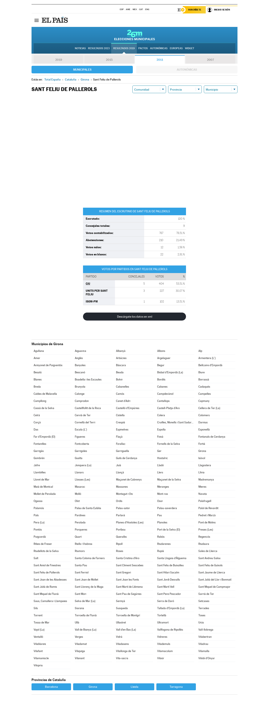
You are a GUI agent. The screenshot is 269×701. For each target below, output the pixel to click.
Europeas (176, 48)
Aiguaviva (80, 350)
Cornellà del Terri (85, 422)
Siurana (79, 608)
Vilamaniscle (41, 658)
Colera (161, 415)
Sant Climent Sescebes (129, 565)
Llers (160, 472)
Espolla (161, 429)
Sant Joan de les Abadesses (50, 579)
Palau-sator (123, 508)
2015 (109, 59)
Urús (201, 622)
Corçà (37, 422)
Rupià (160, 551)
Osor (160, 501)
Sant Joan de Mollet (86, 579)
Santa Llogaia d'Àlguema (171, 558)
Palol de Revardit (208, 508)
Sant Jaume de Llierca (211, 572)
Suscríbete (194, 9)
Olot (77, 501)
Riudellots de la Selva (46, 551)
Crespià (120, 422)
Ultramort (163, 622)
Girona (202, 451)
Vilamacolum (165, 651)
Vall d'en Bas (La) (126, 629)
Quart (78, 536)
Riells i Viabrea (83, 543)
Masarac (80, 486)
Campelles (204, 393)
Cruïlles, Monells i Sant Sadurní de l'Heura (175, 422)
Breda (37, 386)
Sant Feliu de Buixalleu (170, 565)
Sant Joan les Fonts (127, 579)
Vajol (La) (39, 629)
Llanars (79, 472)
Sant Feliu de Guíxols (210, 565)
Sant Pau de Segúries (128, 593)
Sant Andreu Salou (209, 558)
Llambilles (40, 472)
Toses (201, 615)
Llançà (120, 472)
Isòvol (201, 458)
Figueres (80, 436)
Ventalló (38, 636)
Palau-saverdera (167, 508)
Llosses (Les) (82, 479)
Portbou (120, 529)
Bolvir (119, 379)
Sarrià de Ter (206, 593)
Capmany (204, 401)
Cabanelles (122, 386)
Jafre (37, 465)
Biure (201, 372)
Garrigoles (81, 451)
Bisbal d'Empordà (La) (170, 372)
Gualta (78, 458)
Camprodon (82, 401)
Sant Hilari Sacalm (168, 572)
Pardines (80, 515)
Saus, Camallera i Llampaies (50, 601)
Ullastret (121, 622)
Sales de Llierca (207, 551)
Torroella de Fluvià (86, 615)
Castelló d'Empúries (127, 408)
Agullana (39, 350)
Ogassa (38, 501)
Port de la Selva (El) (168, 529)
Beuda (120, 372)
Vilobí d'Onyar (206, 658)
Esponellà (204, 429)
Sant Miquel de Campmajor (214, 586)
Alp (200, 350)
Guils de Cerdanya (126, 458)
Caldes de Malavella (45, 393)
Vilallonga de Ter (126, 651)
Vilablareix (40, 644)
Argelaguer (163, 358)
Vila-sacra (122, 658)
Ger (159, 451)
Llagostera (204, 465)
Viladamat (81, 644)
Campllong (40, 401)
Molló (78, 493)
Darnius (203, 422)
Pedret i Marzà (207, 515)
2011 (160, 59)
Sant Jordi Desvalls (168, 579)
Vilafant (38, 651)
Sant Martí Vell (165, 586)
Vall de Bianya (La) (85, 629)
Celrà (37, 415)
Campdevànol (165, 393)
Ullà (77, 622)
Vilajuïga (80, 651)
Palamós (39, 508)
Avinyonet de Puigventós (48, 365)
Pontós (38, 529)
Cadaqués (204, 386)
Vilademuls (163, 644)
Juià (118, 465)
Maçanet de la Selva (169, 479)
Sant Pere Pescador (169, 593)
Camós (120, 393)
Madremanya (206, 479)
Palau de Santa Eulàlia (88, 508)
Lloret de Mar (41, 479)
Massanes (122, 486)
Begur (160, 365)
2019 (58, 59)
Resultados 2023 (99, 48)
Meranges (163, 486)
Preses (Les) (205, 529)
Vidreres (162, 636)
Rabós (161, 536)
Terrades (203, 608)
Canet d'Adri (123, 401)
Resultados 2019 (124, 48)
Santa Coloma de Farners (90, 558)
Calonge (79, 393)
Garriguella (122, 451)
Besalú (38, 372)
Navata (202, 493)
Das (36, 429)
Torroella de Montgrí (128, 615)
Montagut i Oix (124, 493)
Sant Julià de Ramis (45, 586)
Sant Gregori (123, 572)
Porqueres (81, 529)
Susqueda (122, 608)
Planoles (162, 522)
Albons (161, 350)
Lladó (160, 465)
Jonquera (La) (83, 465)
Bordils (161, 379)
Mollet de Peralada (45, 493)
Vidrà (119, 636)
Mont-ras (162, 493)
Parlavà (120, 515)
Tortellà (161, 615)
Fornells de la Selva (168, 443)
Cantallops (163, 401)
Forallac (120, 443)
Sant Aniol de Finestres (47, 565)
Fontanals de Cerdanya (211, 436)
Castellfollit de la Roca (88, 408)
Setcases (203, 601)
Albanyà (120, 350)
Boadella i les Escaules (88, 379)
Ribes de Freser (43, 543)
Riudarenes (164, 543)
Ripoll (119, 543)
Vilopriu (38, 665)
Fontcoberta (82, 443)
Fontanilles (40, 443)
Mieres (202, 486)
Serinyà (120, 601)
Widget (189, 48)
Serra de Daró (165, 601)
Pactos (143, 48)
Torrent (38, 615)
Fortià (201, 443)
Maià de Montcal (43, 486)
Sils (36, 608)
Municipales (82, 69)
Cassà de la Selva (44, 408)
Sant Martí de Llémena (129, 586)
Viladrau (203, 644)
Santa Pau (81, 565)
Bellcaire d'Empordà (210, 365)
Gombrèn (39, 458)
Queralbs (121, 536)
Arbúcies (121, 358)
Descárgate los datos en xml (134, 316)
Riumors (80, 551)
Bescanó (80, 372)
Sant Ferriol (81, 572)
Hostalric (162, 458)
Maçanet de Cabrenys (129, 479)
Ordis (119, 501)
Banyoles (80, 365)
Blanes (38, 379)
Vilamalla (203, 651)
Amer (37, 358)
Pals (36, 515)
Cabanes (162, 386)
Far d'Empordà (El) (44, 436)
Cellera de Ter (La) (209, 408)
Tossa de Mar (41, 622)
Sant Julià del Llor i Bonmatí (214, 579)
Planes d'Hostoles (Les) (130, 522)
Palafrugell (204, 501)
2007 (210, 59)
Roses (119, 551)
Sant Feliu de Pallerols (47, 572)
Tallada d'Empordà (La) (171, 608)
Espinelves (122, 429)
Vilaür (160, 658)
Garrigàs (39, 451)
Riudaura (203, 543)
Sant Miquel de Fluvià (46, 593)
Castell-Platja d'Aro (168, 408)
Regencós (204, 536)
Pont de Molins (207, 522)
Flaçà (119, 436)
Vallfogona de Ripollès (170, 629)
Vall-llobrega (205, 629)
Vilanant (79, 658)
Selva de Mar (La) (85, 601)
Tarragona (176, 686)
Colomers (204, 415)
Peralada (80, 522)
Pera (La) (39, 522)
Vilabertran (205, 636)
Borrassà (203, 379)
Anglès (79, 358)
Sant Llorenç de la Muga (89, 586)
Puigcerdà (40, 536)
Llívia (201, 472)
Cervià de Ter (83, 415)
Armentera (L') (207, 358)
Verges (79, 636)
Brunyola (80, 386)
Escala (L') (81, 429)
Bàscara (121, 365)
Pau (159, 515)
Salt (36, 558)
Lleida (134, 686)
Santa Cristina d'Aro (127, 558)
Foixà (160, 436)
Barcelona (51, 686)
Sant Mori (80, 593)
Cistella (120, 415)
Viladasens (122, 644)
